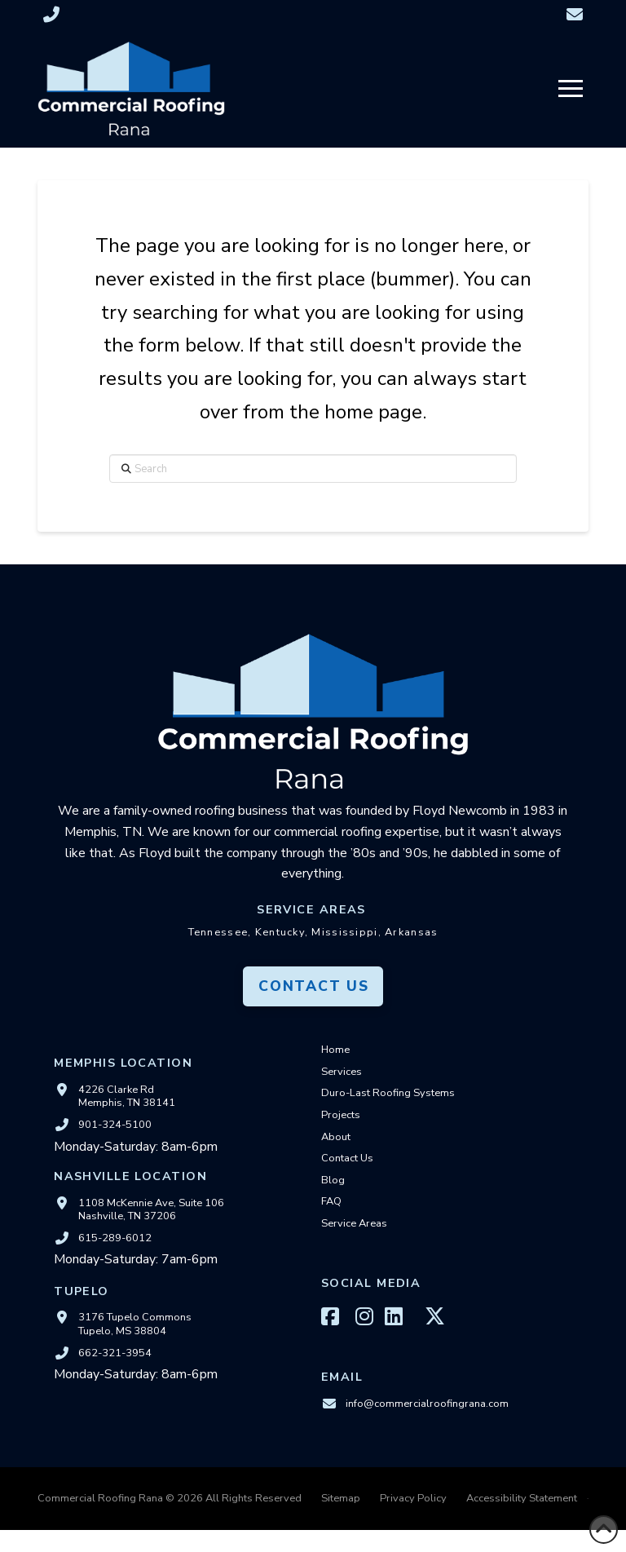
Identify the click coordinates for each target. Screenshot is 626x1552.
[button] (571, 88)
